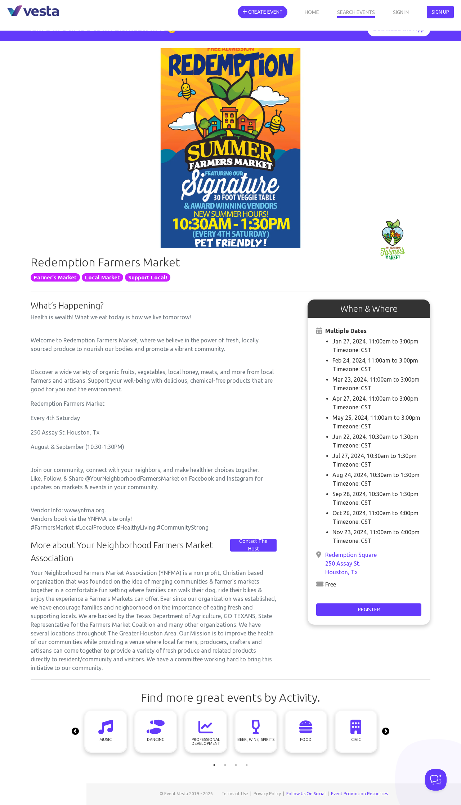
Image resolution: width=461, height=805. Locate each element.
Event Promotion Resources (359, 793)
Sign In (401, 12)
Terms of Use (234, 793)
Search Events (356, 12)
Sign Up (440, 12)
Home (312, 12)
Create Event (262, 12)
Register (369, 609)
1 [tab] (214, 765)
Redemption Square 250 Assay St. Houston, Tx (351, 563)
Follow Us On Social (306, 793)
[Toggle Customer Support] (436, 780)
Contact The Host (253, 545)
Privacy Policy (267, 793)
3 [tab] (236, 765)
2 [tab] (225, 765)
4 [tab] (246, 765)
